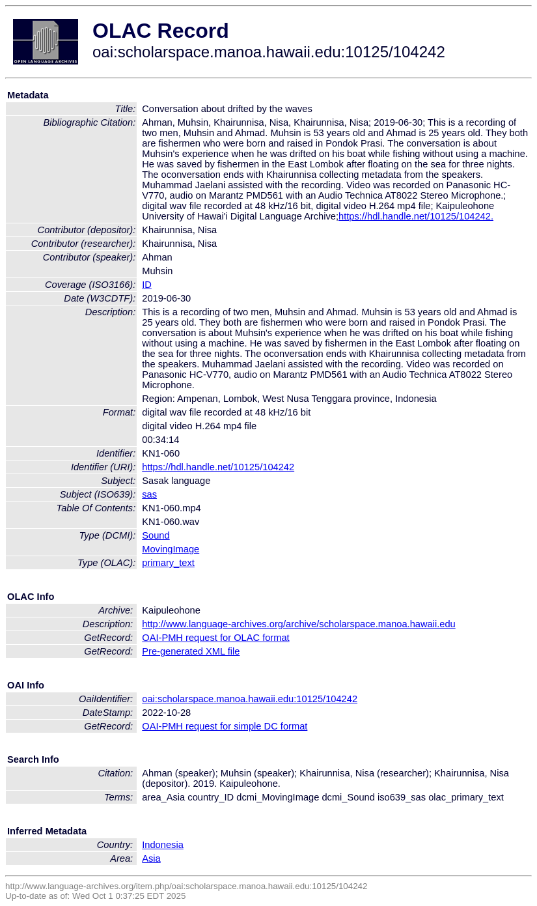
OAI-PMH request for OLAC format (215, 637)
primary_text (168, 563)
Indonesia (163, 845)
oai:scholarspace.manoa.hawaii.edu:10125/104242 (249, 699)
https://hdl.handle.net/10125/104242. (415, 216)
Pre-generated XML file (191, 651)
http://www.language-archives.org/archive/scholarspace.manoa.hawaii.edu (298, 624)
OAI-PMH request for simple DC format (224, 726)
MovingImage (170, 549)
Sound (155, 535)
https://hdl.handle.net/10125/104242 (218, 467)
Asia (151, 858)
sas (149, 494)
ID (147, 284)
